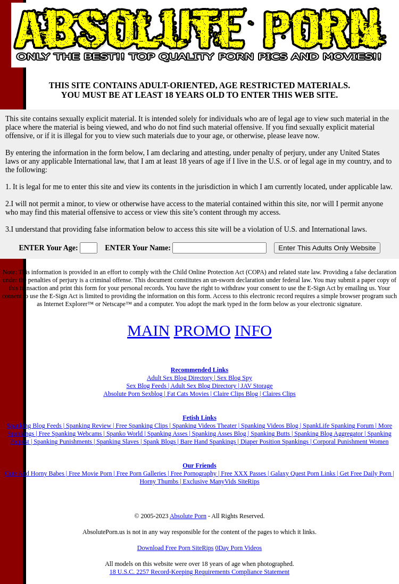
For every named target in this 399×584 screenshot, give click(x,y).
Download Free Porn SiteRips (175, 548)
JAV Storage (257, 386)
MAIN (148, 330)
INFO (253, 330)
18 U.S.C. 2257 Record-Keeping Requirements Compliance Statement (199, 571)
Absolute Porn (188, 516)
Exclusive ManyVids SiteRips (221, 481)
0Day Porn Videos (238, 548)
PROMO (202, 330)
